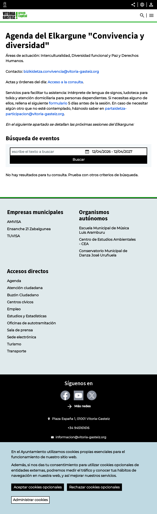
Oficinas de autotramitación (31, 323)
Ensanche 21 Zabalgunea (29, 229)
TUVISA (13, 236)
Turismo (14, 344)
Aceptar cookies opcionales (38, 487)
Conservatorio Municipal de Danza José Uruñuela (103, 253)
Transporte (16, 351)
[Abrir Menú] (151, 15)
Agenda (14, 281)
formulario (58, 103)
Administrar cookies (30, 500)
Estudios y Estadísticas (26, 316)
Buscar (79, 159)
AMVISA (14, 221)
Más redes (82, 406)
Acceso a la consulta (65, 82)
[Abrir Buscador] (143, 15)
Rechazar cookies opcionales (94, 487)
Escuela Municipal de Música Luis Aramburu (104, 230)
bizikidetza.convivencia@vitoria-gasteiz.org (61, 71)
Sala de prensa (20, 330)
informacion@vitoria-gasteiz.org (81, 437)
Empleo (14, 309)
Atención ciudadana (25, 288)
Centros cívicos (20, 302)
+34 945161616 (78, 428)
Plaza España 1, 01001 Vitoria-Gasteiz (81, 419)
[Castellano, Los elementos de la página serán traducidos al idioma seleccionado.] (142, 4)
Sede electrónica (21, 337)
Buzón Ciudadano (23, 295)
